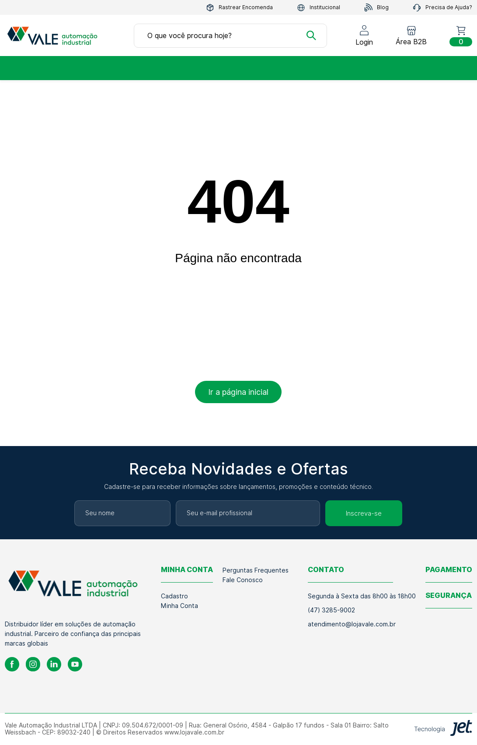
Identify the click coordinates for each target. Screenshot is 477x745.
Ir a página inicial (238, 392)
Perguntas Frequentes (256, 570)
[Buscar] (311, 35)
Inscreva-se (364, 513)
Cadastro (174, 596)
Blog (376, 8)
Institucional (318, 8)
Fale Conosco (243, 579)
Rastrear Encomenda (239, 8)
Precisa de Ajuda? (442, 8)
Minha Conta (179, 605)
